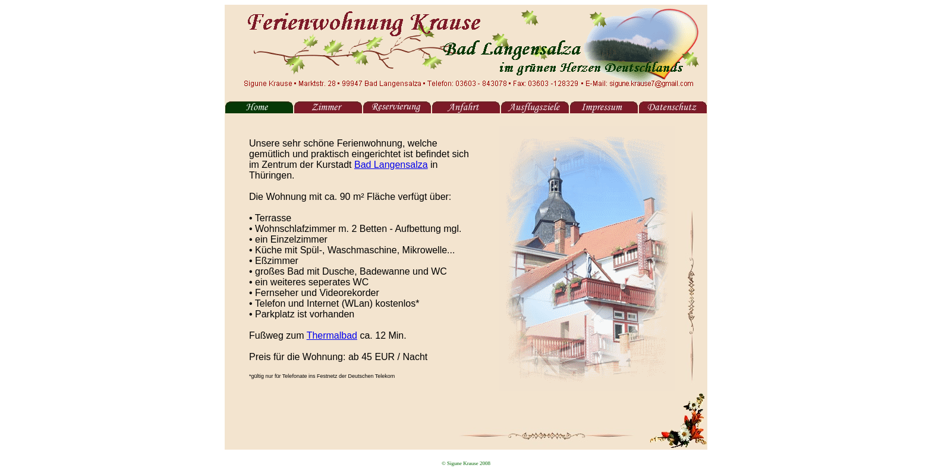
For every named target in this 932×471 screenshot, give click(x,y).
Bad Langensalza (391, 165)
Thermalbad (332, 335)
